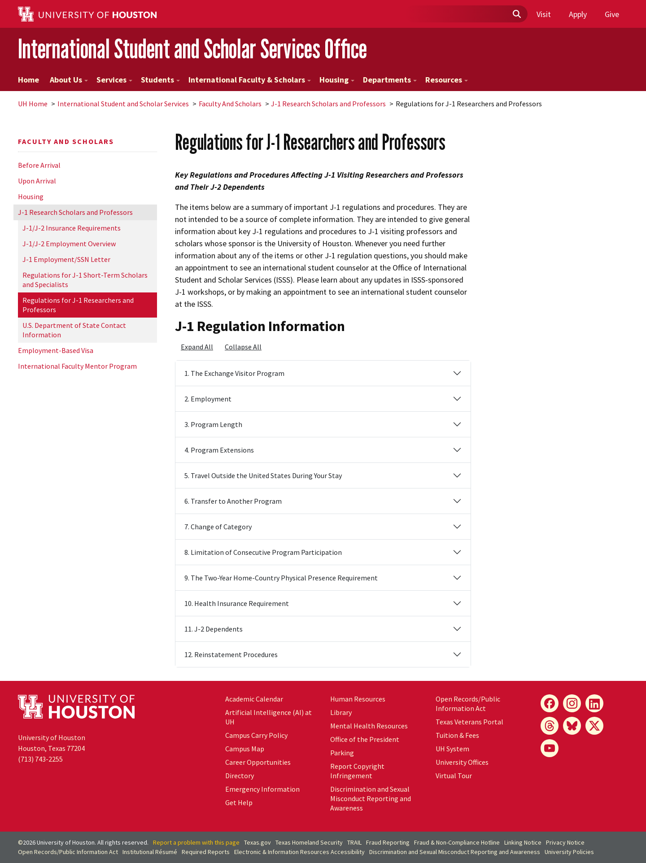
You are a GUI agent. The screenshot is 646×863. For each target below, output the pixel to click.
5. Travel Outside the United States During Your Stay (263, 475)
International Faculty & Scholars (249, 79)
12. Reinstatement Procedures (231, 654)
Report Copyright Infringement (357, 771)
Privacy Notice (565, 842)
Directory (239, 775)
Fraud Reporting (388, 842)
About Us (69, 79)
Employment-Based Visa (55, 350)
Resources (446, 79)
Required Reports (206, 852)
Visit (544, 14)
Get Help (239, 802)
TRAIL (354, 842)
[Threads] (550, 726)
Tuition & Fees (457, 735)
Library (341, 712)
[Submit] (516, 14)
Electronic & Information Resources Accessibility (299, 852)
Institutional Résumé (149, 852)
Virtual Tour (454, 775)
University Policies (569, 852)
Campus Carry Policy (256, 735)
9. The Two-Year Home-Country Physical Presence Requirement (281, 577)
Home (28, 79)
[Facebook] (550, 703)
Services (114, 79)
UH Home (33, 103)
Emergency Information (262, 789)
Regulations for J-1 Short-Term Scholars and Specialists (85, 279)
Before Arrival (39, 165)
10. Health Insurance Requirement (236, 603)
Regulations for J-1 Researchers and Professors (78, 305)
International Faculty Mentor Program (77, 366)
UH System (452, 748)
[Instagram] (572, 703)
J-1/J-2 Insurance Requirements (71, 227)
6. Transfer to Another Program (233, 501)
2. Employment (207, 398)
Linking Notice (522, 842)
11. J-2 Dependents (213, 628)
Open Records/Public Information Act (468, 703)
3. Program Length (213, 424)
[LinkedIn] (594, 703)
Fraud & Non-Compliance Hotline (457, 842)
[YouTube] (550, 748)
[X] (594, 726)
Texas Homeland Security (309, 842)
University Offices (462, 762)
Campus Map (244, 748)
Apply (578, 14)
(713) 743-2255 (40, 758)
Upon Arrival (37, 180)
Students (160, 79)
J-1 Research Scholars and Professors (328, 103)
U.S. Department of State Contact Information (74, 330)
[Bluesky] (572, 726)
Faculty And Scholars (230, 103)
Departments (390, 79)
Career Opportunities (258, 762)
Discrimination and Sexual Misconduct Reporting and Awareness (370, 798)
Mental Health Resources (369, 725)
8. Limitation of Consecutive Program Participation (263, 552)
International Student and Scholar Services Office (192, 49)
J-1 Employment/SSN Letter (66, 259)
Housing (336, 79)
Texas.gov (257, 842)
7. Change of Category (218, 526)
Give (612, 14)
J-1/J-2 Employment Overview (69, 243)
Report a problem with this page (196, 842)
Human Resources (357, 698)
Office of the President (364, 739)
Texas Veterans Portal (469, 721)
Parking (342, 752)
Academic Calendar (254, 698)
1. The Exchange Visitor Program (234, 373)
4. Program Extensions (219, 449)
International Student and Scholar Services (123, 103)
